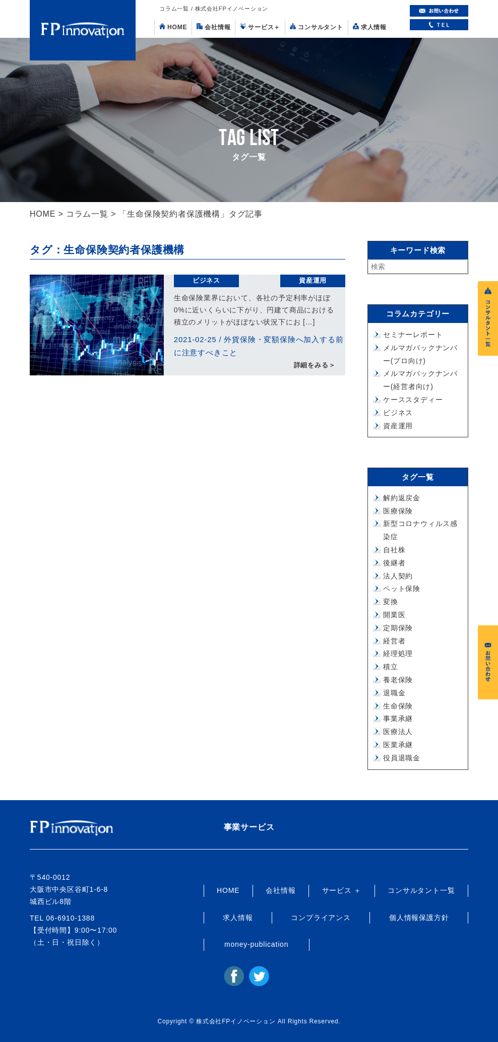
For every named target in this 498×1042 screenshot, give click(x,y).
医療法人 (398, 732)
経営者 (394, 641)
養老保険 (398, 680)
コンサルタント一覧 (421, 890)
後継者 (394, 563)
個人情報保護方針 (419, 918)
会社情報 (213, 27)
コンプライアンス (320, 918)
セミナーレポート (413, 335)
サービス (260, 27)
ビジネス (206, 280)
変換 (390, 602)
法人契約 (398, 576)
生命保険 (398, 706)
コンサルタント (316, 27)
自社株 (394, 550)
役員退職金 (401, 758)
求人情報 (370, 27)
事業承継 (398, 718)
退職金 (394, 693)
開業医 (394, 615)
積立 (390, 667)
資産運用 (313, 280)
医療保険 (398, 511)
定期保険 (398, 628)
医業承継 (398, 745)
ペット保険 (401, 588)
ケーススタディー (413, 400)
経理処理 (398, 653)
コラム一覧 (87, 214)
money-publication (256, 944)
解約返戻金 (401, 498)
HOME (173, 27)
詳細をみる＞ (315, 365)
